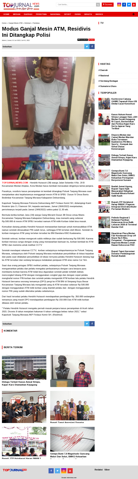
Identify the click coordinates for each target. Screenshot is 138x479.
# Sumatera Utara (107, 86)
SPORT (67, 14)
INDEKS (99, 14)
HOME (6, 14)
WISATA (88, 14)
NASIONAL (55, 14)
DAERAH (28, 14)
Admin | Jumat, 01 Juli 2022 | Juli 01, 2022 (16, 40)
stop (91, 40)
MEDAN (16, 14)
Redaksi (99, 470)
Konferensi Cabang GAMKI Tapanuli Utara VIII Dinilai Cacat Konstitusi (124, 101)
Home (4, 23)
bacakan (82, 40)
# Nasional (103, 76)
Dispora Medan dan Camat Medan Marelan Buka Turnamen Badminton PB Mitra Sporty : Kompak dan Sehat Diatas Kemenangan (122, 142)
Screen (107, 4)
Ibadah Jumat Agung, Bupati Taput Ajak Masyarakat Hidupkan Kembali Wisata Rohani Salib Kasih (122, 191)
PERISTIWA (41, 14)
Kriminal (28, 23)
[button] (133, 13)
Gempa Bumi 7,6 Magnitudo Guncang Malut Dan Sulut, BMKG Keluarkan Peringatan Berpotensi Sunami (69, 457)
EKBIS (78, 14)
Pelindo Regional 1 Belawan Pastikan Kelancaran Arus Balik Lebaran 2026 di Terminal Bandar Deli (124, 222)
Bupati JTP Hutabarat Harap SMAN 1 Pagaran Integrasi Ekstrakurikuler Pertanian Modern (124, 205)
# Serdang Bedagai (108, 81)
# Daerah (103, 70)
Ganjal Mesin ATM (15, 23)
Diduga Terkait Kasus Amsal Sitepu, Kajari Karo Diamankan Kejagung (124, 157)
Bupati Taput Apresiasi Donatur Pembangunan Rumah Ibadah (123, 253)
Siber (107, 470)
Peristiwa (36, 23)
